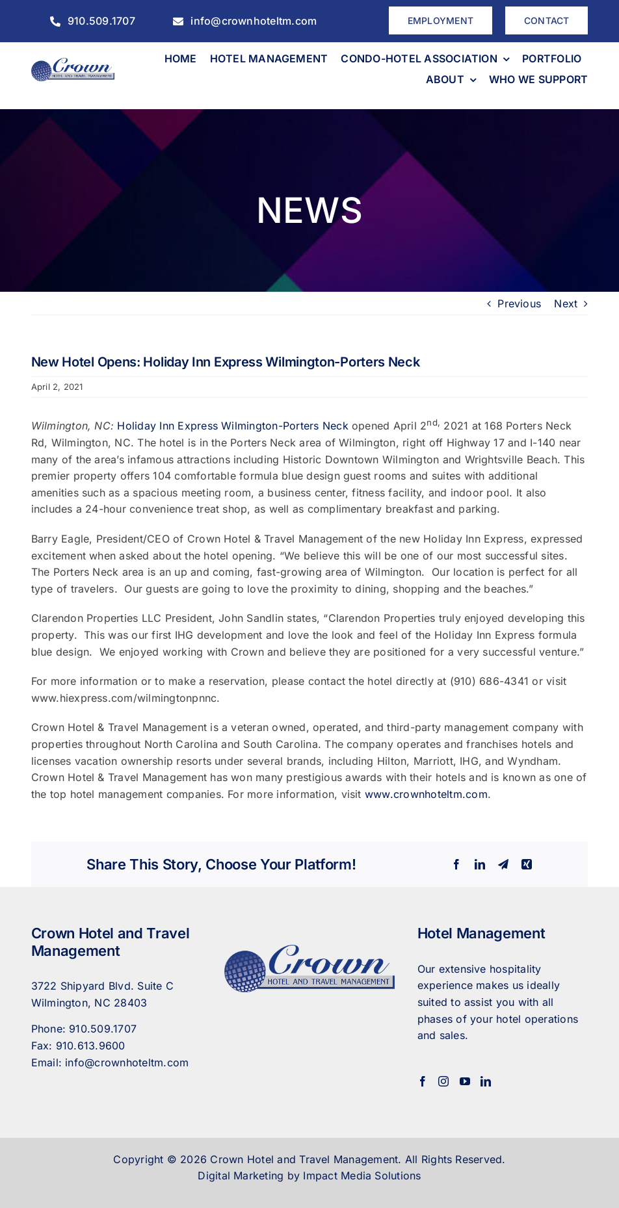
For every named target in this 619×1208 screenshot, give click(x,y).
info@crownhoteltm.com (127, 1062)
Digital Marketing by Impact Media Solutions (309, 1175)
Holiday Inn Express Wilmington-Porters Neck (232, 425)
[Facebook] (422, 1081)
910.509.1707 (103, 1028)
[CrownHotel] (73, 63)
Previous (519, 303)
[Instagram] (443, 1081)
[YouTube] (465, 1081)
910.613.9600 (90, 1045)
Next (565, 303)
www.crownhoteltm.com (426, 794)
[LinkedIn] (486, 1081)
